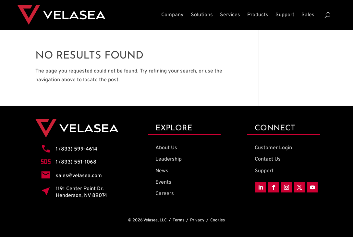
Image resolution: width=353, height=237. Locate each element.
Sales (307, 15)
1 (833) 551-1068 (76, 162)
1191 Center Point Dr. (80, 189)
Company (172, 15)
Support (284, 15)
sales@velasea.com (79, 176)
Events (163, 182)
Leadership (168, 159)
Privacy (197, 220)
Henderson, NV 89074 (81, 195)
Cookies (217, 220)
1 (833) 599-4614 (76, 149)
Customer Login (273, 148)
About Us (166, 148)
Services (230, 15)
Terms (178, 220)
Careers (164, 194)
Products (257, 15)
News (161, 171)
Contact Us (268, 159)
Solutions (202, 15)
